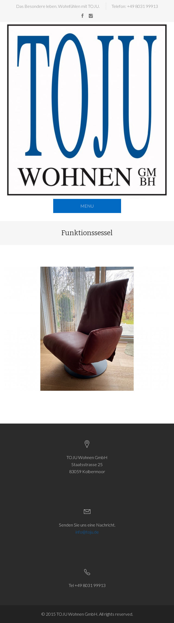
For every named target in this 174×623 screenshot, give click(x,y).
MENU (87, 205)
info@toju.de (87, 531)
